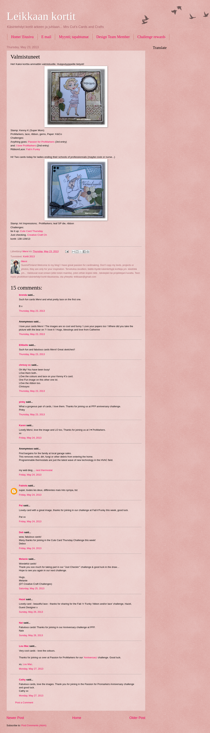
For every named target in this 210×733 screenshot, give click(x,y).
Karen (22, 425)
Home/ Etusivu (22, 37)
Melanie (23, 559)
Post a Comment (24, 702)
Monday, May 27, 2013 (31, 668)
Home (76, 718)
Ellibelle (23, 345)
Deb (21, 532)
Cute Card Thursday (31, 231)
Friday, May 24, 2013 (30, 437)
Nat (21, 622)
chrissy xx (25, 364)
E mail (46, 37)
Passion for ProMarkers (41, 141)
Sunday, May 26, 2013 (31, 611)
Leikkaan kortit (41, 16)
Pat (21, 505)
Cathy (22, 679)
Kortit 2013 (29, 256)
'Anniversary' (90, 657)
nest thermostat (44, 470)
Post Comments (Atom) (33, 725)
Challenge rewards (151, 37)
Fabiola (23, 485)
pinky (22, 401)
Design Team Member (113, 37)
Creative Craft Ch (37, 234)
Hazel (22, 599)
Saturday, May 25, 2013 (31, 588)
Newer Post (15, 718)
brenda (23, 295)
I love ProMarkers (26, 145)
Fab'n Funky (33, 149)
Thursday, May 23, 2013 (32, 310)
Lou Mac (24, 646)
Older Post (137, 718)
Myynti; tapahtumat (73, 37)
